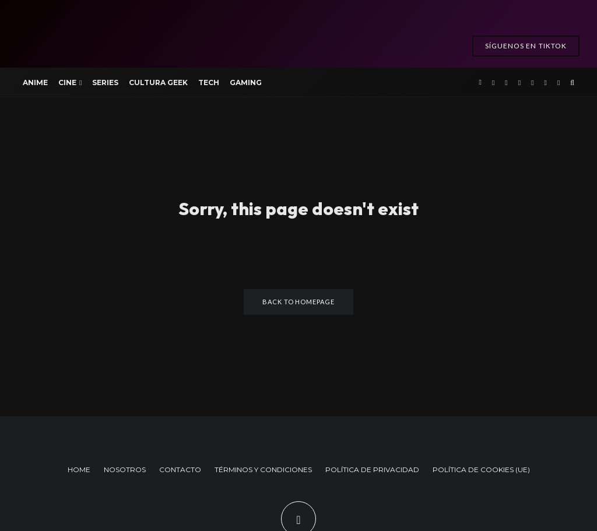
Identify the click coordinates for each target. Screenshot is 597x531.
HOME (79, 469)
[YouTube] (532, 82)
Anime (35, 82)
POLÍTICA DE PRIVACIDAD (372, 469)
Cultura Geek (158, 82)
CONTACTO (180, 469)
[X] (506, 82)
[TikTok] (545, 82)
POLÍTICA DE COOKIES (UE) (481, 469)
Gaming (246, 82)
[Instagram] (519, 82)
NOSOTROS (125, 469)
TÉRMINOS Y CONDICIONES (263, 469)
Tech (208, 82)
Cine (67, 82)
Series (105, 82)
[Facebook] (493, 82)
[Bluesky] (558, 82)
